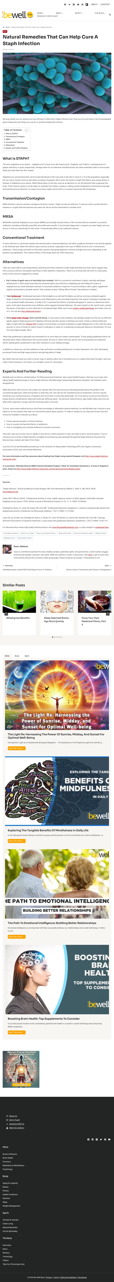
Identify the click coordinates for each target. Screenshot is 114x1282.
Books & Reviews (10, 1154)
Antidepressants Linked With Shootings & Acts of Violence (29, 567)
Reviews (6, 1252)
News (5, 1249)
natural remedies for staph (83, 533)
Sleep (5, 1202)
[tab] (52, 637)
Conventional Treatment (15, 142)
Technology (7, 1256)
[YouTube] (78, 4)
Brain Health (8, 1158)
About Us (13, 1116)
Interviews (7, 1245)
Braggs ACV (31, 324)
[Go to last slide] (6, 613)
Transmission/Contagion (15, 136)
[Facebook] (65, 4)
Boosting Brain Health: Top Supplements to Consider (44, 1018)
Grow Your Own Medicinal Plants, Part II (94, 621)
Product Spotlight (47, 16)
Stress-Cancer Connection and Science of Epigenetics (85, 567)
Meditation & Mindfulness (13, 1165)
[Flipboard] (87, 4)
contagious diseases (11, 533)
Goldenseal (16, 296)
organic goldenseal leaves (83, 308)
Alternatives (10, 145)
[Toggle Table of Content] (25, 130)
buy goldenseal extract (31, 311)
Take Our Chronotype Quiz (13, 1264)
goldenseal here (102, 527)
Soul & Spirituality (10, 1231)
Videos (6, 1260)
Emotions (7, 1161)
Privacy (49, 1277)
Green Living (8, 1223)
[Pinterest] (82, 4)
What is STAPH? (12, 133)
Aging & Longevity (10, 1183)
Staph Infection (100, 533)
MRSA (8, 139)
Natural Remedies (65, 533)
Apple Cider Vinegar (20, 318)
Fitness (6, 1190)
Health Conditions (10, 1194)
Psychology (7, 1169)
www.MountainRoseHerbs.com (65, 527)
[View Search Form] (110, 15)
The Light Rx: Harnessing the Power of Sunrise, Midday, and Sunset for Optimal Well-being (56, 736)
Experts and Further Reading (16, 148)
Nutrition (6, 1198)
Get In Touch (14, 1120)
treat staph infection (25, 538)
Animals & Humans (11, 1219)
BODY (5, 31)
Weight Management (11, 1206)
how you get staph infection (46, 533)
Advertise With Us (16, 1124)
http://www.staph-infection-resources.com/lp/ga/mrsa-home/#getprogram (48, 469)
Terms (56, 1277)
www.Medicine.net (10, 491)
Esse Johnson (9, 49)
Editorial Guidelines (68, 1277)
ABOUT (94, 4)
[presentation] (19, 602)
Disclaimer (82, 1277)
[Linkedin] (93, 1139)
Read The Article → (17, 748)
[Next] (108, 613)
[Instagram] (74, 4)
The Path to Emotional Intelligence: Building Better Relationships (52, 923)
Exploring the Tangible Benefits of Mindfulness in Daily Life (48, 830)
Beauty (5, 1187)
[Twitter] (69, 4)
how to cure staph (27, 533)
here (90, 554)
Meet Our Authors (16, 1127)
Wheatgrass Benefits (18, 618)
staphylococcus (9, 538)
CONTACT (105, 4)
